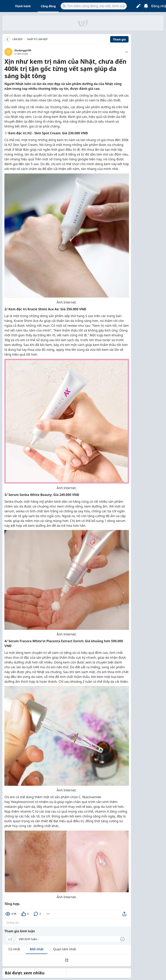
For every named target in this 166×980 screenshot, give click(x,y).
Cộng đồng (48, 6)
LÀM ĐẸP (17, 39)
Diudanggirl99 (22, 50)
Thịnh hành (23, 6)
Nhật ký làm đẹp (37, 39)
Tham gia (119, 39)
